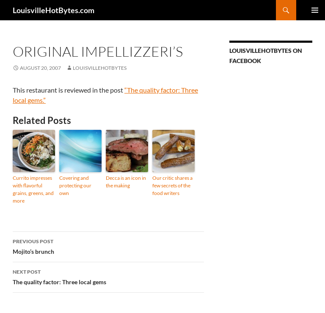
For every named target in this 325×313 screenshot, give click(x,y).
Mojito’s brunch (108, 245)
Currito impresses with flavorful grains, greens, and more (33, 189)
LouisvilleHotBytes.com (53, 10)
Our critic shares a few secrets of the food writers (172, 185)
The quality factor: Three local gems (108, 276)
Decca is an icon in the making (126, 182)
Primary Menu (315, 10)
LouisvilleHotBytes (100, 68)
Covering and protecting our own (75, 185)
